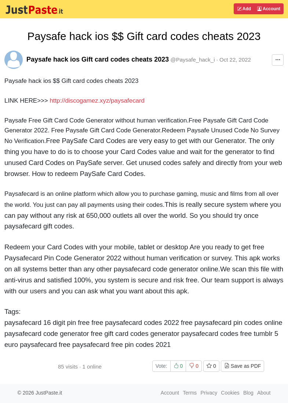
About (264, 393)
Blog (248, 393)
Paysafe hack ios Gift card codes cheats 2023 (97, 59)
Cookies (230, 393)
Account (268, 8)
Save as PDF (242, 366)
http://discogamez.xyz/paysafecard (97, 100)
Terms (190, 393)
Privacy (208, 393)
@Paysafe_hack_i (192, 59)
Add (244, 8)
